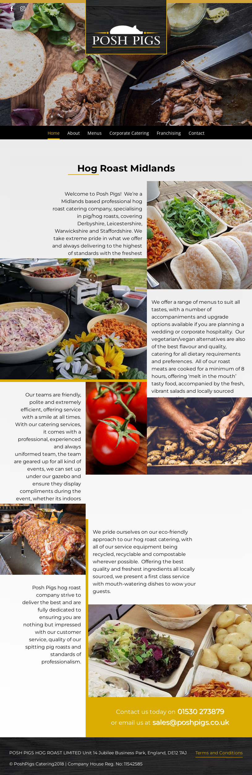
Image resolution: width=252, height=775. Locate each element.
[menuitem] (57, 132)
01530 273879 (200, 711)
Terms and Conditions (219, 753)
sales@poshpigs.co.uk (190, 722)
